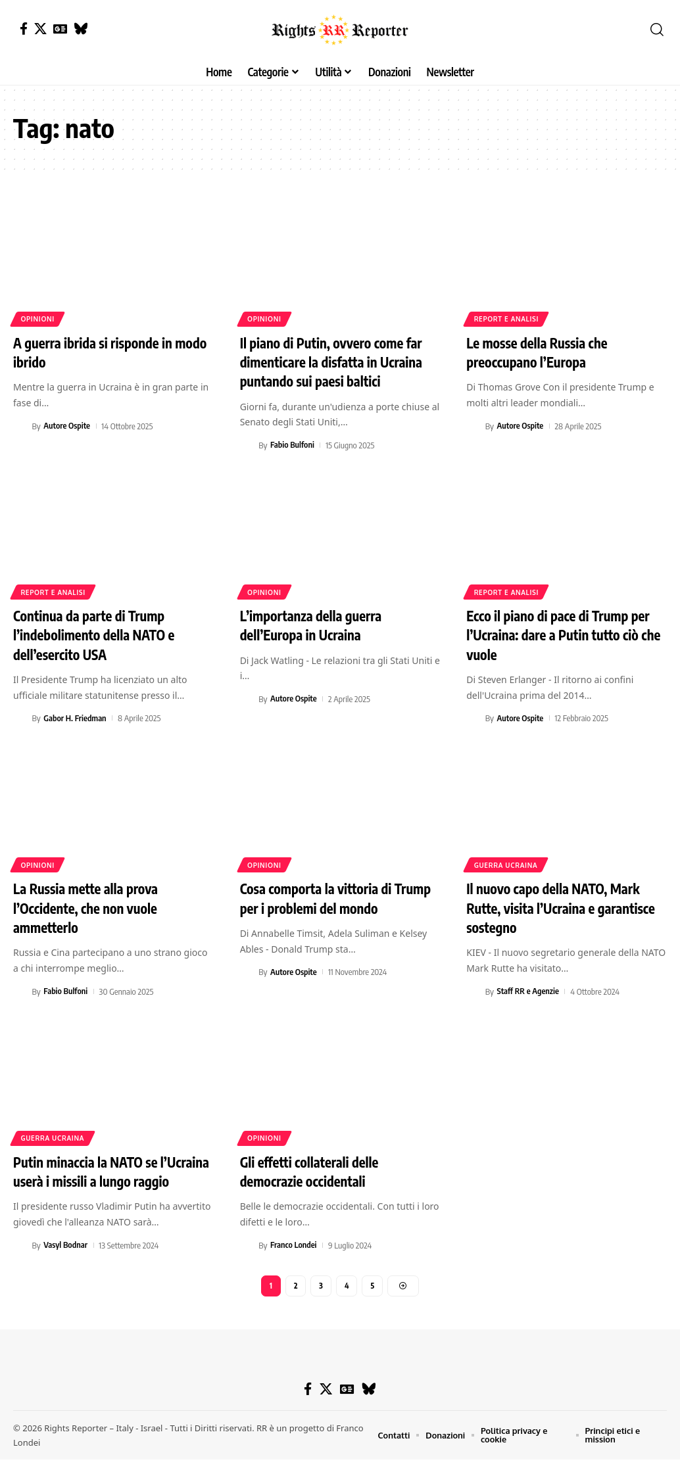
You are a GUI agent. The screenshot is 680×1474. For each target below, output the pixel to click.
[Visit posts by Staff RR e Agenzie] (473, 987)
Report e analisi (506, 319)
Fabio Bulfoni (293, 444)
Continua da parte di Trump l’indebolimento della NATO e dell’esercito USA (99, 633)
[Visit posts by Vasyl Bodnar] (20, 1259)
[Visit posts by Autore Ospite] (20, 425)
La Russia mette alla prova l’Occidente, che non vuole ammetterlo (90, 904)
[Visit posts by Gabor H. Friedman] (20, 715)
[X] (40, 28)
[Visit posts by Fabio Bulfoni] (247, 444)
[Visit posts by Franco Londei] (247, 1240)
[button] (657, 29)
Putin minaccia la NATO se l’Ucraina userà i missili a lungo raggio (104, 1176)
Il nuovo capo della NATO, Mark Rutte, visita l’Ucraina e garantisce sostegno (559, 904)
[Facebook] (23, 28)
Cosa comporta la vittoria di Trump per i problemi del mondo (335, 895)
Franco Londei (294, 1240)
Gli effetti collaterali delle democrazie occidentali (314, 1166)
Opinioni (38, 319)
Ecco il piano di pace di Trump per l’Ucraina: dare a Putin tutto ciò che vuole (564, 633)
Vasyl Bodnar (65, 1259)
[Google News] (60, 28)
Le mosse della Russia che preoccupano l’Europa (542, 352)
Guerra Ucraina (506, 862)
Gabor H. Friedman (75, 715)
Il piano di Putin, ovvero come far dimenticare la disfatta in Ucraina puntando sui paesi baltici (338, 361)
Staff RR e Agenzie (529, 987)
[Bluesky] (80, 28)
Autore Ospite (67, 425)
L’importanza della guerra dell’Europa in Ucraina (316, 623)
